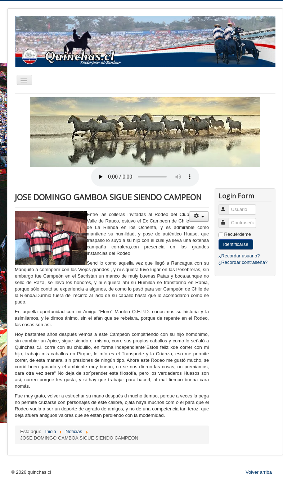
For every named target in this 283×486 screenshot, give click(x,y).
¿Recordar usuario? (239, 255)
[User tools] (199, 216)
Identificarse (235, 244)
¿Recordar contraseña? (243, 262)
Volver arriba (259, 472)
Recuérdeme (237, 234)
